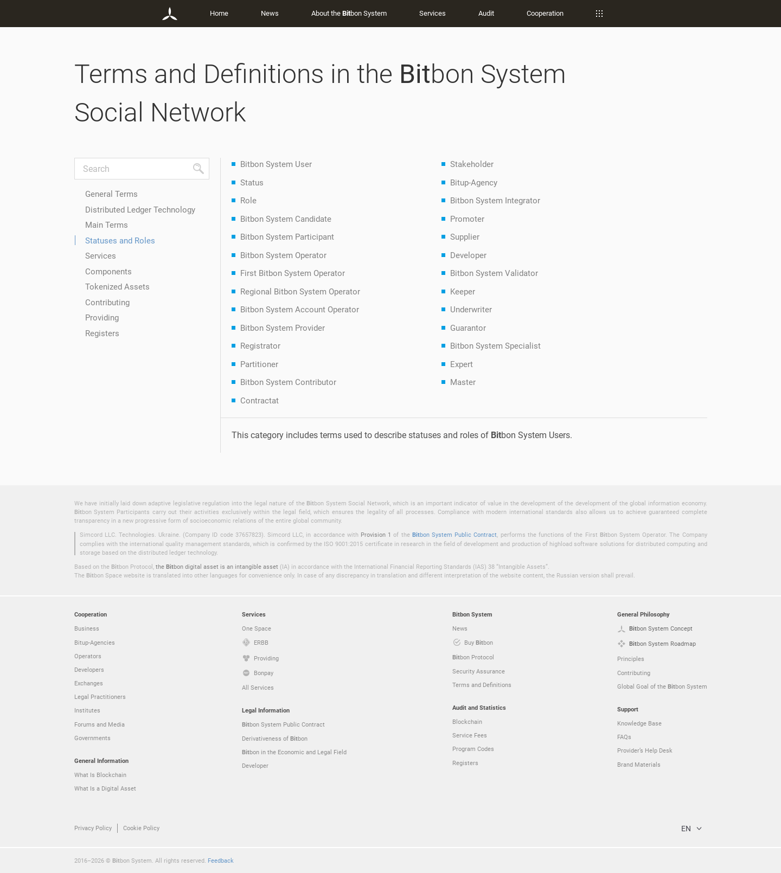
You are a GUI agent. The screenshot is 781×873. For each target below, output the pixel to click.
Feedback (221, 860)
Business (86, 628)
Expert (461, 363)
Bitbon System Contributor (288, 381)
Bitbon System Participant (287, 236)
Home (219, 13)
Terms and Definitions (481, 685)
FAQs (624, 737)
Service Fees (469, 735)
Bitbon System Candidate (285, 218)
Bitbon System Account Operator (299, 309)
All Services (258, 687)
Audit (486, 13)
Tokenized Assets (117, 286)
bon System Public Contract (454, 534)
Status (252, 182)
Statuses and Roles (120, 240)
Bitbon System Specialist (495, 345)
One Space (256, 628)
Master (463, 381)
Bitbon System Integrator (495, 200)
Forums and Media (99, 724)
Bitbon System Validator (494, 272)
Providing (102, 317)
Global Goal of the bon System (662, 686)
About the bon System (349, 13)
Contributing (107, 302)
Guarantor (468, 327)
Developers (89, 669)
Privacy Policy (93, 828)
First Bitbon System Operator (292, 272)
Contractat (259, 400)
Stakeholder (472, 163)
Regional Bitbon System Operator (300, 291)
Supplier (464, 236)
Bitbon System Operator (283, 254)
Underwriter (471, 309)
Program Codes (473, 748)
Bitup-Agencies (94, 642)
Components (108, 271)
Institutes (87, 710)
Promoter (467, 218)
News (270, 13)
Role (248, 200)
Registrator (260, 345)
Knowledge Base (639, 723)
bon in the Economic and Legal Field (294, 752)
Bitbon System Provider (282, 327)
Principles (630, 658)
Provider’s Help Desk (645, 750)
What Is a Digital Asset (105, 788)
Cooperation (545, 13)
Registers (102, 333)
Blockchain (467, 721)
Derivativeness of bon (275, 738)
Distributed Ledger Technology (140, 209)
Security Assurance (478, 671)
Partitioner (259, 363)
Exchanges (88, 683)
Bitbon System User (276, 163)
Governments (92, 738)
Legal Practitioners (100, 696)
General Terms (111, 193)
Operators (87, 656)
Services (432, 13)
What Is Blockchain (100, 775)
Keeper (462, 291)
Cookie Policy (141, 828)
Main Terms (106, 224)
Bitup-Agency (473, 182)
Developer (468, 254)
